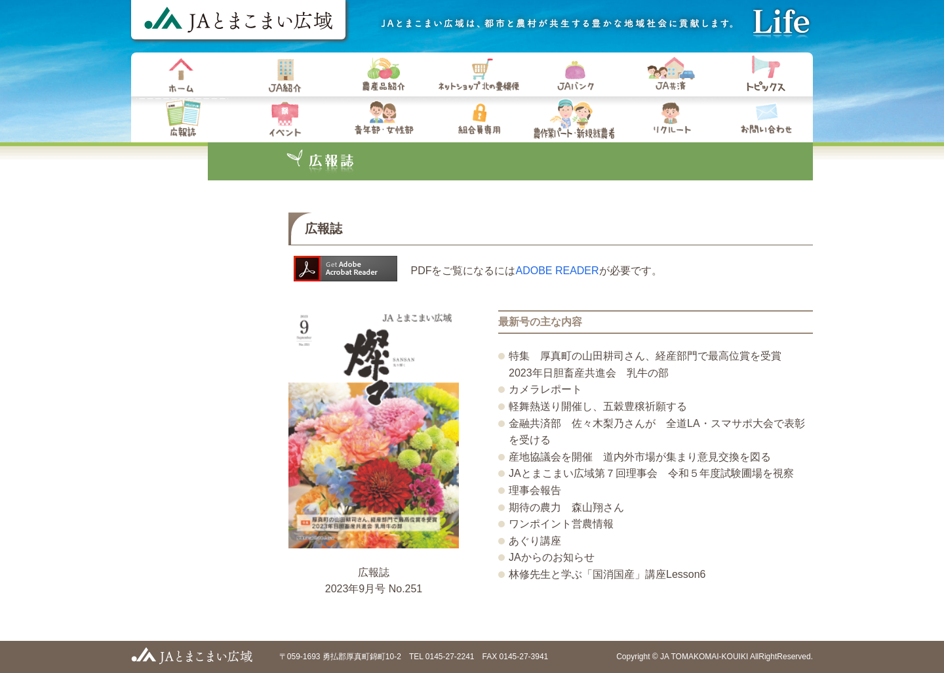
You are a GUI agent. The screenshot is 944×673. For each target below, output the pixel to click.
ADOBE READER (557, 270)
